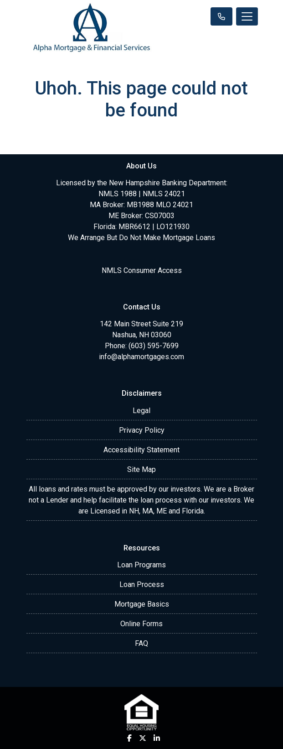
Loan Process (141, 584)
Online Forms (141, 623)
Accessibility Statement (141, 449)
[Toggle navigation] (247, 16)
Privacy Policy (142, 430)
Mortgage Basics (141, 604)
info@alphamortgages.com (141, 356)
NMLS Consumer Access (142, 270)
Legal (141, 410)
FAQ (141, 643)
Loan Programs (141, 564)
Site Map (141, 469)
